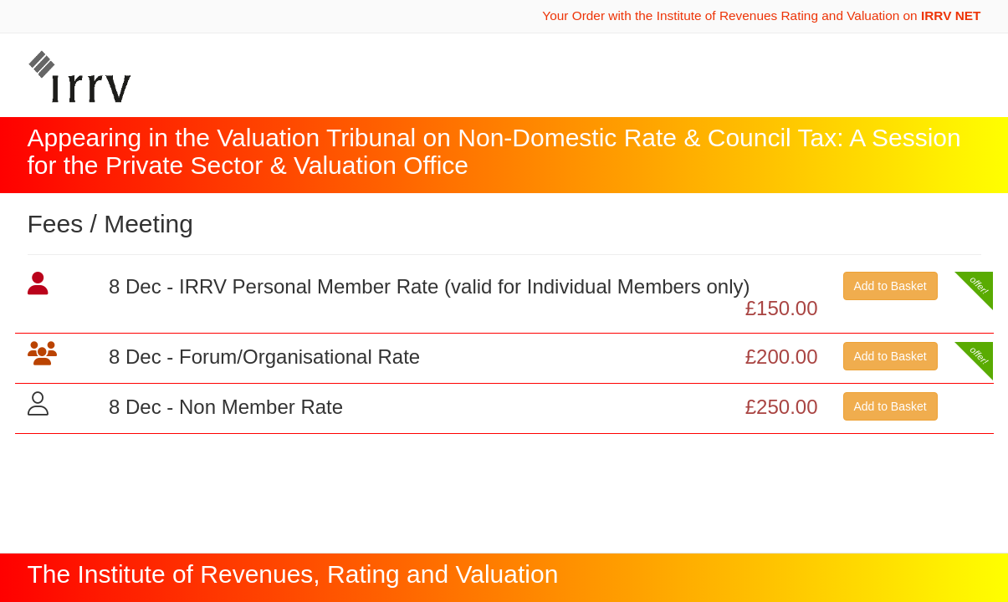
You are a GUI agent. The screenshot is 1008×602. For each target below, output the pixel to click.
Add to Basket (890, 286)
